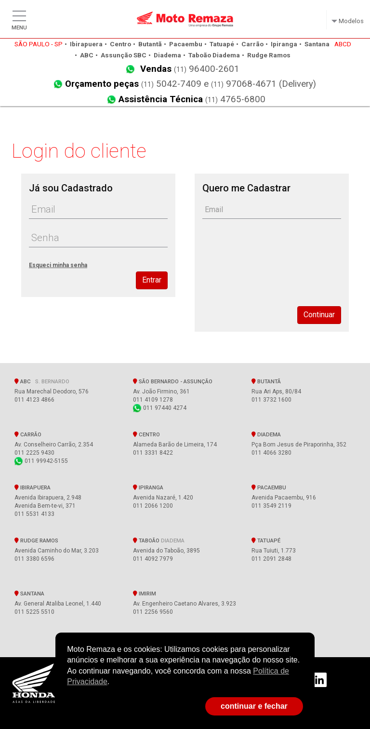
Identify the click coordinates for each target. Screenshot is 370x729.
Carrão (27, 434)
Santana (29, 593)
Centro (146, 434)
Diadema (266, 434)
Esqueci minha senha (58, 265)
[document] (185, 666)
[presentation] (275, 258)
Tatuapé (265, 540)
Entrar (151, 279)
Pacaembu (268, 487)
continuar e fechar (254, 706)
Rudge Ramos (36, 540)
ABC (41, 381)
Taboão (159, 540)
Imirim (144, 593)
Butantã (266, 381)
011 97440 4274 (159, 408)
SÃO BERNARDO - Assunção (174, 381)
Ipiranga (148, 487)
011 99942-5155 (41, 461)
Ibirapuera (32, 487)
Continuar (319, 314)
